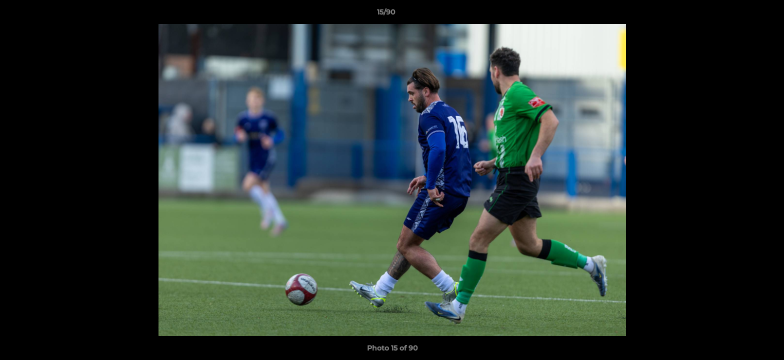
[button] (742, 14)
